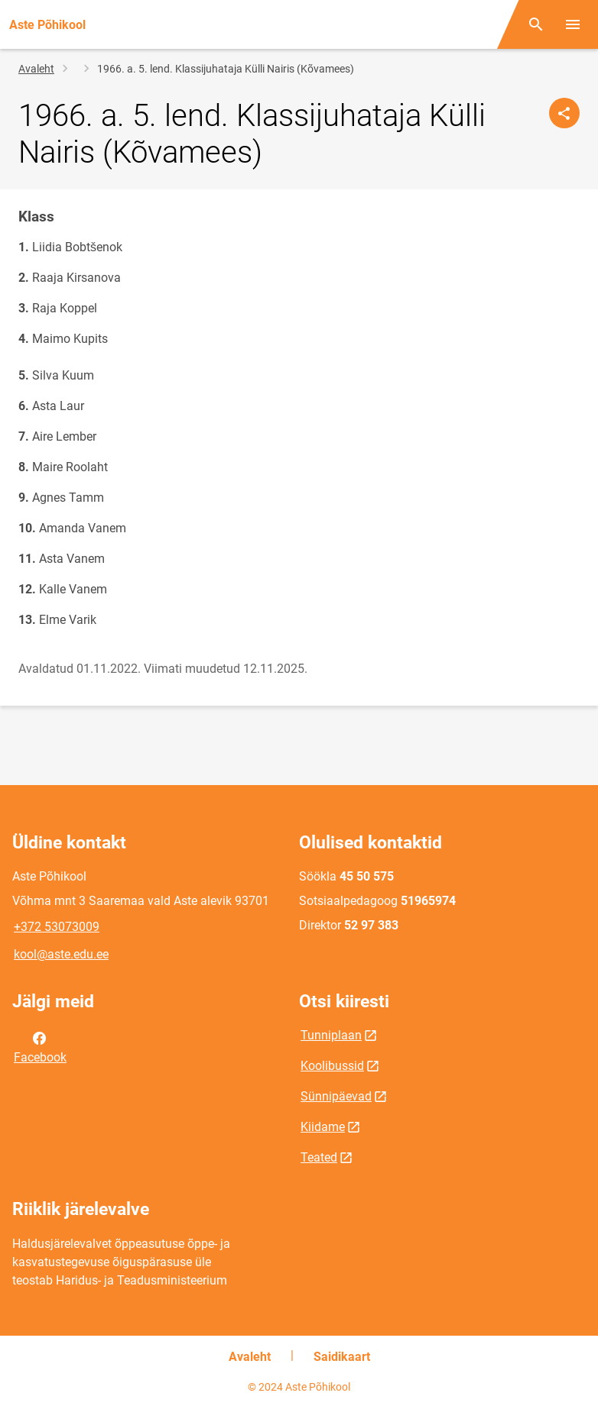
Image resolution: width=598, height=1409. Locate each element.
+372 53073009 (56, 926)
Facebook (40, 1046)
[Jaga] (564, 113)
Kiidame (323, 1127)
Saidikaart (342, 1356)
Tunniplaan (331, 1035)
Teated (319, 1157)
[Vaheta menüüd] (573, 24)
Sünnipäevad (336, 1096)
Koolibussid (332, 1065)
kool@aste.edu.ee (61, 954)
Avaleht (36, 69)
